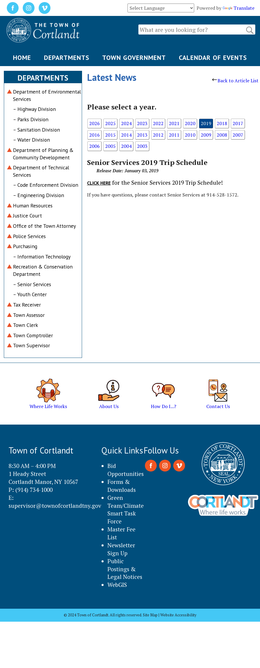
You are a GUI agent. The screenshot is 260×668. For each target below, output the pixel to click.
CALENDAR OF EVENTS (213, 57)
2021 (174, 123)
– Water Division (31, 139)
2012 (158, 135)
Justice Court (27, 215)
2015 (110, 135)
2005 (110, 146)
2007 (238, 135)
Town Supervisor (31, 345)
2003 (142, 146)
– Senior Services (32, 284)
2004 (126, 146)
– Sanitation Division (36, 129)
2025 (110, 123)
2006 (94, 146)
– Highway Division (34, 109)
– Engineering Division (38, 195)
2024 (126, 123)
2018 (222, 123)
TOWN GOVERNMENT (134, 57)
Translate (238, 8)
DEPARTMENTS (66, 57)
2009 (206, 135)
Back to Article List (235, 80)
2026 (94, 123)
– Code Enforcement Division (45, 184)
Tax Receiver (27, 304)
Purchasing (25, 246)
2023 (142, 123)
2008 (222, 135)
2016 (94, 135)
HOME (22, 57)
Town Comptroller (33, 335)
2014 (126, 135)
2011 (174, 135)
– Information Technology (42, 256)
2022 (158, 123)
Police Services (29, 236)
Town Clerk (25, 325)
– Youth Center (30, 294)
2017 (238, 123)
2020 (190, 123)
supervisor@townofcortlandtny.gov (55, 505)
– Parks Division (30, 119)
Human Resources (33, 205)
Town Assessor (29, 315)
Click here (99, 183)
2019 (206, 123)
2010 (190, 135)
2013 (142, 135)
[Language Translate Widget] (160, 8)
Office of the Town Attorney (44, 225)
